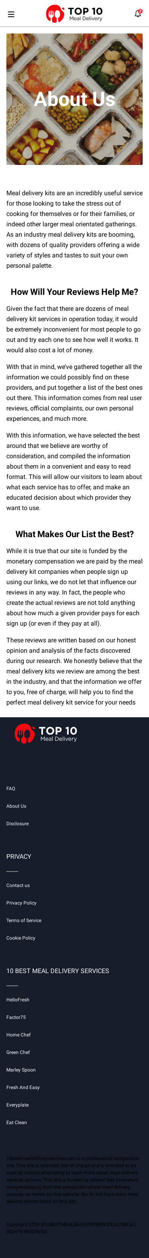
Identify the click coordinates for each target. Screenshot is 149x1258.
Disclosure (17, 823)
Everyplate (17, 1105)
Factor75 (16, 1017)
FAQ (10, 788)
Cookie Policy (20, 938)
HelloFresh (17, 1000)
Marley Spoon (21, 1070)
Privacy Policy (21, 903)
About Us (16, 806)
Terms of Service (23, 920)
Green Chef (18, 1052)
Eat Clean (16, 1122)
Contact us (18, 885)
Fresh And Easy (23, 1087)
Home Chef (18, 1035)
